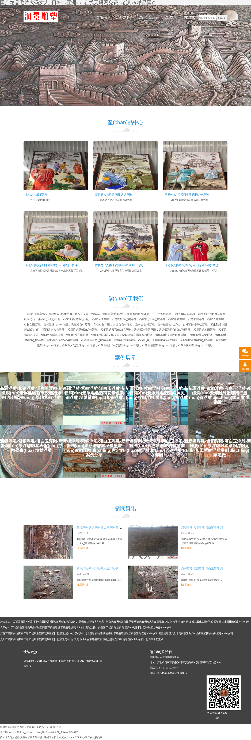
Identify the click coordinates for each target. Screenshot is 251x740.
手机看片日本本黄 (54, 737)
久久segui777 (71, 737)
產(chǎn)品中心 (148, 17)
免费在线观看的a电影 (32, 737)
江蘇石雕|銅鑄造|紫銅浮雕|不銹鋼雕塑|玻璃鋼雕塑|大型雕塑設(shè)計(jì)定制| (41, 633)
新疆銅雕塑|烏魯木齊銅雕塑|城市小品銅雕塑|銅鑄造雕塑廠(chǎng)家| (196, 633)
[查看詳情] (82, 548)
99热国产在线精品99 (91, 737)
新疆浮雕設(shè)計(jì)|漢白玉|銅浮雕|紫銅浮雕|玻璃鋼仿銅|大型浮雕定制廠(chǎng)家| (59, 621)
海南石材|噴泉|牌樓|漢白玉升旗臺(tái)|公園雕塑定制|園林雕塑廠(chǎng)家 (209, 621)
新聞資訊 (189, 17)
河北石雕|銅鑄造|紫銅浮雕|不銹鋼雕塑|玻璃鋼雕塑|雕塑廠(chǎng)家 (121, 633)
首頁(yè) (102, 17)
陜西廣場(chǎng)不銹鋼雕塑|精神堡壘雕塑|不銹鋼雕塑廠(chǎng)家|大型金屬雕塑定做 (117, 639)
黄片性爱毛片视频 (10, 737)
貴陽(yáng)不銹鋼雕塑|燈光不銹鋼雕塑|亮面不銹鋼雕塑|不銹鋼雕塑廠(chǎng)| (42, 627)
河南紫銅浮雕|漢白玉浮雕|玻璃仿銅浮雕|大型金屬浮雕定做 (137, 621)
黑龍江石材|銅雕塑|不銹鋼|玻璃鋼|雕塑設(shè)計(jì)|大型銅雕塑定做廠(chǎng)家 (128, 627)
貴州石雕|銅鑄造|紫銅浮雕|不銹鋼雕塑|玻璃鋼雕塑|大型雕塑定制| (35, 639)
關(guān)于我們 (122, 17)
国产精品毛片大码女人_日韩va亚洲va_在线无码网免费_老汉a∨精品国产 (39, 732)
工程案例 (171, 17)
